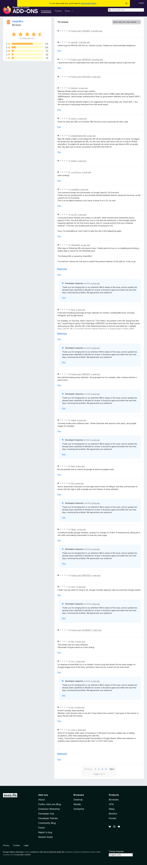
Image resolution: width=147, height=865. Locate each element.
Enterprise (79, 809)
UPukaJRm (75, 245)
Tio (72, 661)
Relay (112, 809)
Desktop (78, 799)
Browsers (114, 799)
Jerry (73, 587)
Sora (73, 310)
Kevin (18, 25)
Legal (26, 845)
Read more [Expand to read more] (62, 269)
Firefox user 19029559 (80, 59)
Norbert (74, 88)
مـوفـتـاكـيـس (76, 172)
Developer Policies (48, 818)
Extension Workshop (49, 809)
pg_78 (73, 214)
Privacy (6, 845)
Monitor (113, 813)
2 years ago (97, 630)
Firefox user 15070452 (80, 77)
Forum (41, 827)
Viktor (73, 529)
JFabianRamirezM (78, 136)
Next (112, 769)
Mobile (77, 804)
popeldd (74, 189)
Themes (58, 11)
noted (26, 852)
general (74, 42)
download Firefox (88, 3)
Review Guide (45, 837)
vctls (73, 730)
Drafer (73, 161)
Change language (116, 851)
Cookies (16, 845)
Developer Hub (46, 813)
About (41, 799)
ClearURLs (17, 21)
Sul (72, 483)
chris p (74, 118)
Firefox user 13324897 (80, 31)
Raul (73, 466)
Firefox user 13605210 (80, 374)
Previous (88, 769)
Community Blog (47, 823)
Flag (59, 51)
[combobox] (126, 10)
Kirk (72, 641)
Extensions (46, 11)
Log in (141, 3)
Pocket (112, 818)
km (72, 707)
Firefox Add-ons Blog (49, 804)
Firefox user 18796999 (81, 630)
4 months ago (96, 31)
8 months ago (97, 59)
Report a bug (45, 832)
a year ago (96, 77)
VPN (111, 804)
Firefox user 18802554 (80, 575)
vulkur (73, 420)
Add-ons (43, 795)
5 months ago (84, 42)
